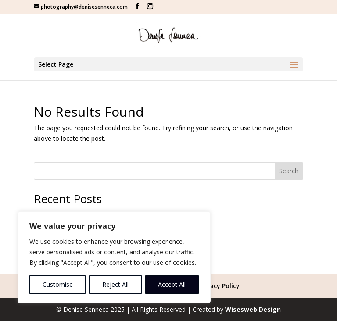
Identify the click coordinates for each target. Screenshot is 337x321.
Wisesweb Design (253, 309)
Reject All (115, 284)
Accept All (172, 284)
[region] (114, 257)
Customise (58, 284)
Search (288, 171)
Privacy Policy (219, 286)
